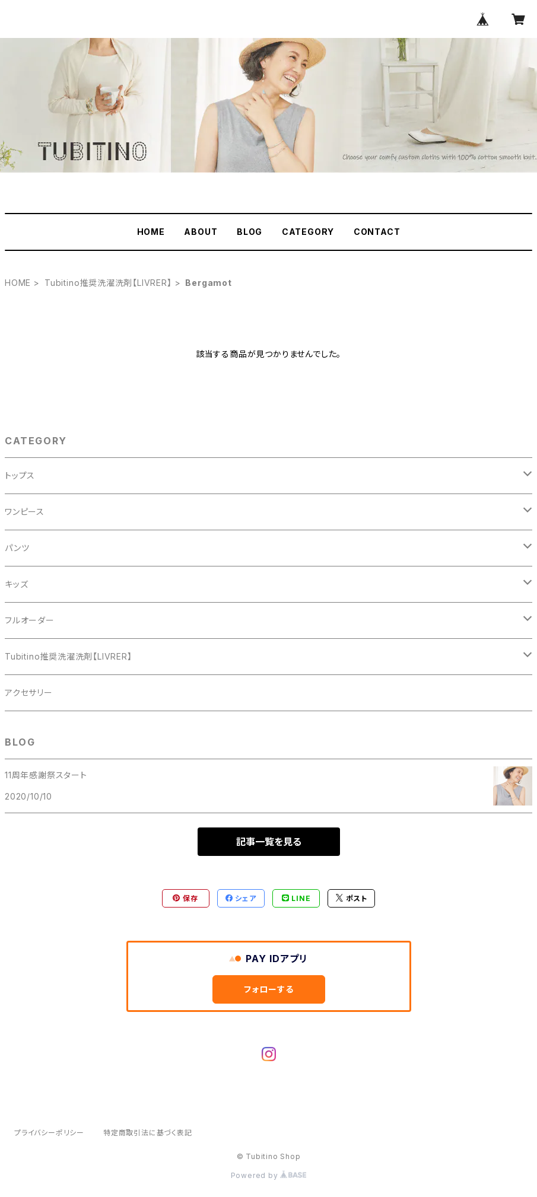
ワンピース (25, 512)
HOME (151, 232)
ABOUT (200, 232)
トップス (20, 475)
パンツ (17, 548)
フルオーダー (30, 620)
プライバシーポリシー (49, 1132)
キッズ (16, 584)
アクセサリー (29, 692)
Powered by (269, 1175)
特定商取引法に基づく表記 (147, 1132)
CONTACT (377, 232)
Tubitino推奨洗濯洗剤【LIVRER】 (108, 283)
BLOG (249, 232)
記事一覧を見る (268, 842)
